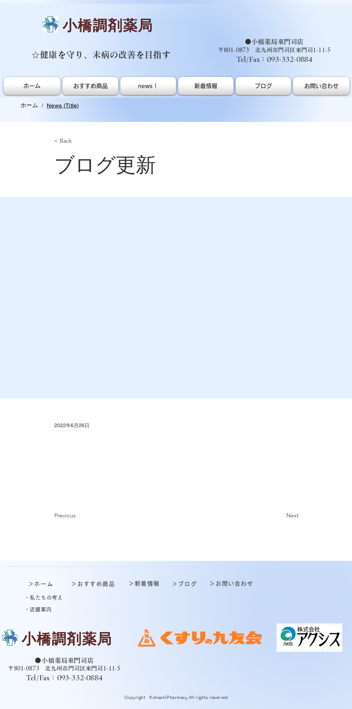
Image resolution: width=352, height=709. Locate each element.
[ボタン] (62, 641)
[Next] (280, 516)
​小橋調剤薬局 (107, 26)
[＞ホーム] (41, 584)
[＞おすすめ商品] (93, 584)
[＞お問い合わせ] (232, 583)
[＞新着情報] (144, 583)
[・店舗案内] (38, 609)
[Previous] (78, 516)
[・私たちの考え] (44, 597)
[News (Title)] (63, 105)
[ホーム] (29, 105)
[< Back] (78, 141)
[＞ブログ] (184, 584)
